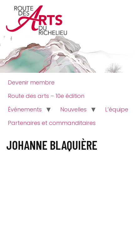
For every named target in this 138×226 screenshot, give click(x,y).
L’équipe (116, 109)
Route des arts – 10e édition (46, 96)
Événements (25, 109)
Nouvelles (73, 109)
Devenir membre (31, 82)
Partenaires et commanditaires (52, 123)
